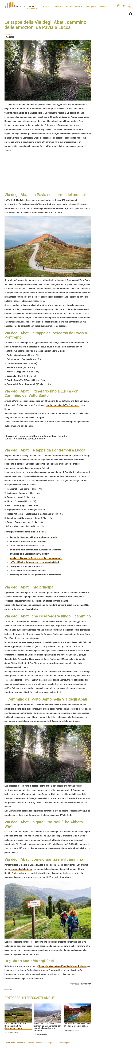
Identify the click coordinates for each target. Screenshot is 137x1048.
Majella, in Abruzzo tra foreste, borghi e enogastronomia (36, 558)
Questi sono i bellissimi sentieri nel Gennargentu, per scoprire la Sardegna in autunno (47, 1027)
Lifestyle (91, 6)
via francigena (64, 1043)
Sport (46, 6)
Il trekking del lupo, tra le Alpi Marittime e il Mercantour (35, 574)
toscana (39, 1043)
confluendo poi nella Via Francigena (62, 405)
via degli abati (50, 1043)
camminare (10, 1043)
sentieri (31, 1043)
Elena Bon (9, 35)
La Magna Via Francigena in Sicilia (26, 566)
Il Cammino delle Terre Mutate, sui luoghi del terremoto (35, 550)
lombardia (21, 1043)
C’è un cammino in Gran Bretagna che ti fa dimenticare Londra (15, 1026)
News (103, 6)
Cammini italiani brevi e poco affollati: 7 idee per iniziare (77, 1025)
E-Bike (68, 6)
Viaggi (57, 6)
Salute (78, 6)
